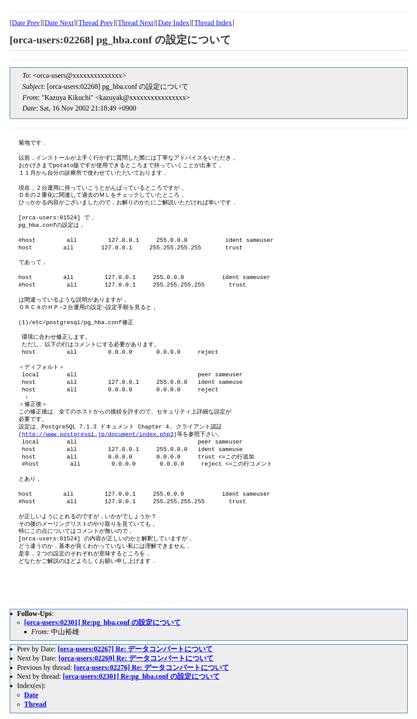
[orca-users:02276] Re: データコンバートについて (151, 667)
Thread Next (135, 23)
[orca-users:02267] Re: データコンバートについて (135, 649)
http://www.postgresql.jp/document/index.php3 (97, 435)
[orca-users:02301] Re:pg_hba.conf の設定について (102, 622)
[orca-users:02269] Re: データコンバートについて (136, 658)
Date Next (59, 23)
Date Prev (26, 23)
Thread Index (213, 23)
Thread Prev (95, 23)
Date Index (173, 23)
